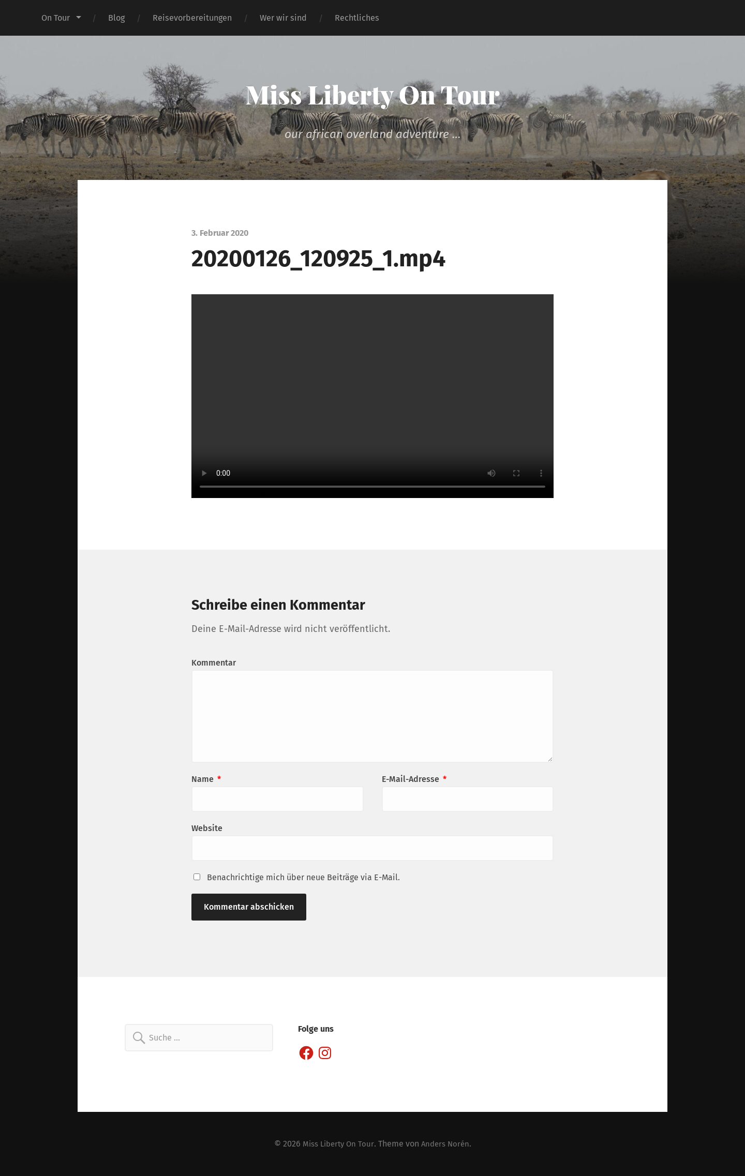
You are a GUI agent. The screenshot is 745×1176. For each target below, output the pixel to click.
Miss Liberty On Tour (372, 93)
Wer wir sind (283, 18)
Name (206, 779)
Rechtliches (357, 18)
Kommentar (213, 663)
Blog (116, 18)
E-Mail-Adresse (414, 779)
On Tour (55, 18)
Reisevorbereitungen (192, 18)
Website (206, 828)
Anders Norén (447, 1144)
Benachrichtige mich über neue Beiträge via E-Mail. (303, 877)
